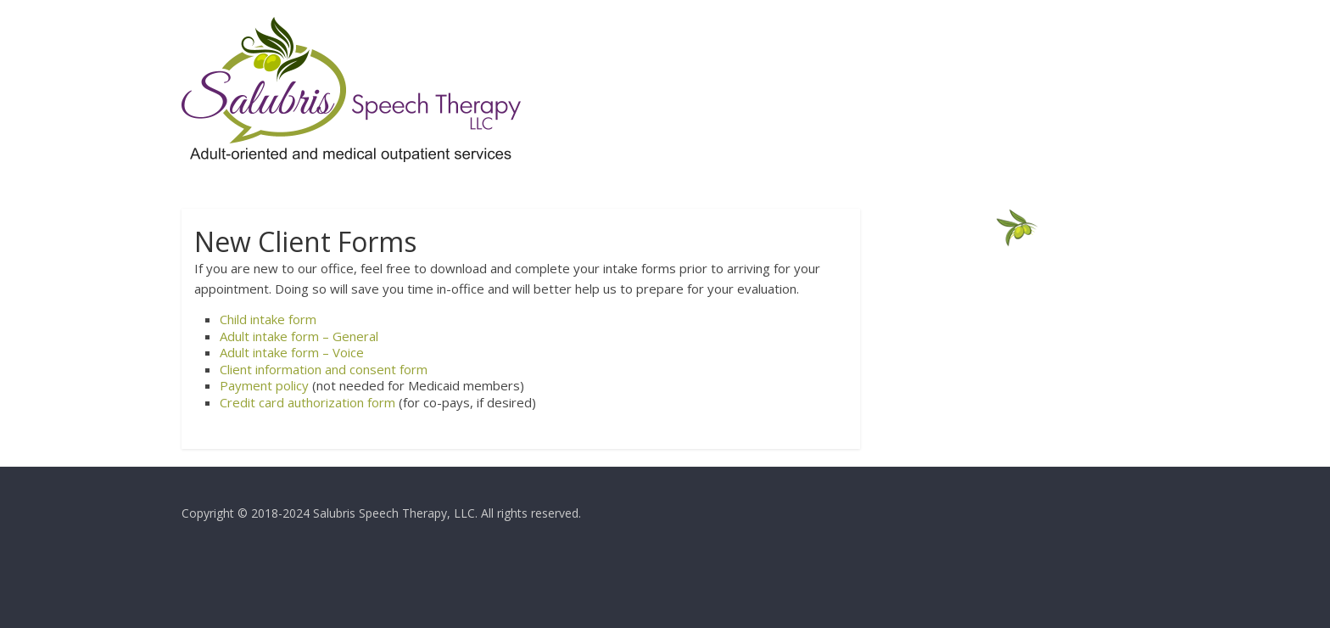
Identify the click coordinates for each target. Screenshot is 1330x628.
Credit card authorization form (307, 402)
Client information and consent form (324, 369)
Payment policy (264, 385)
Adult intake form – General (299, 336)
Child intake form (268, 319)
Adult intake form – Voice (292, 352)
